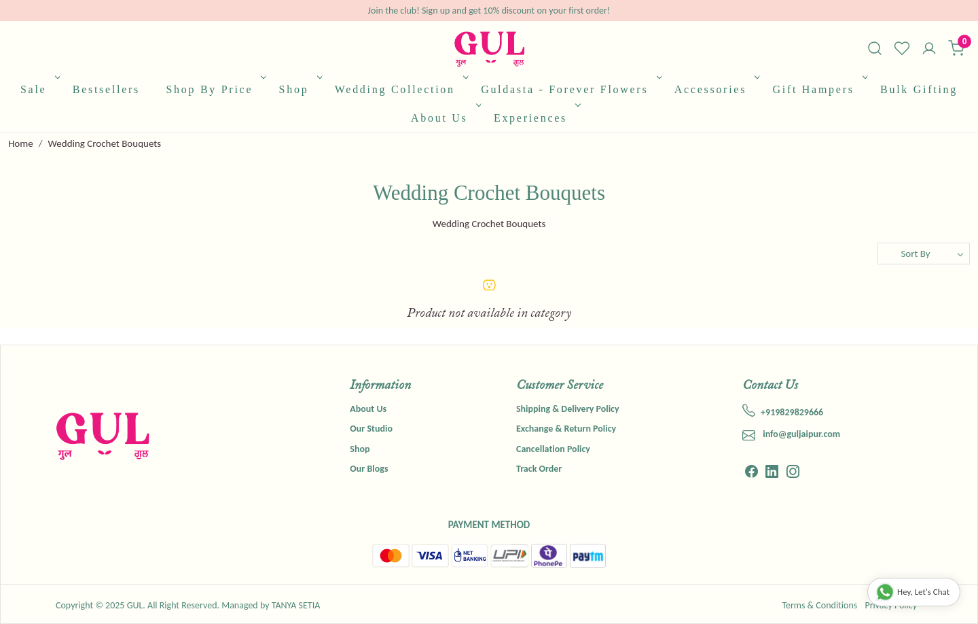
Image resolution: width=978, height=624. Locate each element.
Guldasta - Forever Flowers (570, 89)
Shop (299, 89)
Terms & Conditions (819, 605)
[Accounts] (929, 49)
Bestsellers (106, 89)
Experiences (536, 118)
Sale (39, 89)
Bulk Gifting (919, 89)
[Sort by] (923, 253)
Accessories (716, 89)
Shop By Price (215, 89)
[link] (874, 48)
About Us (445, 118)
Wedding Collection (400, 89)
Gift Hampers (818, 89)
